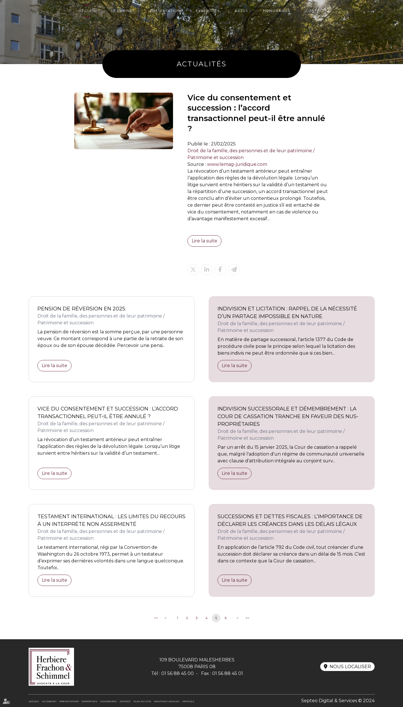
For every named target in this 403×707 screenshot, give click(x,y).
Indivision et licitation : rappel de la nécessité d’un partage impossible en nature (287, 312)
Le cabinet (122, 11)
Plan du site (142, 701)
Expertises (208, 11)
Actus (241, 11)
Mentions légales (167, 701)
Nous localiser (350, 666)
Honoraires (276, 11)
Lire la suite (204, 241)
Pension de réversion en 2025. (81, 309)
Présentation (165, 11)
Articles (188, 701)
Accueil (87, 11)
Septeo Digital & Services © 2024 (338, 700)
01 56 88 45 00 (177, 673)
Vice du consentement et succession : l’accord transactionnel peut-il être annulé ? (107, 413)
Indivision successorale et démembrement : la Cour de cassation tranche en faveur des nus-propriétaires (288, 416)
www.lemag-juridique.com (237, 164)
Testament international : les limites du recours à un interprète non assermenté (111, 520)
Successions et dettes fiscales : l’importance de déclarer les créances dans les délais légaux (290, 520)
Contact (315, 11)
